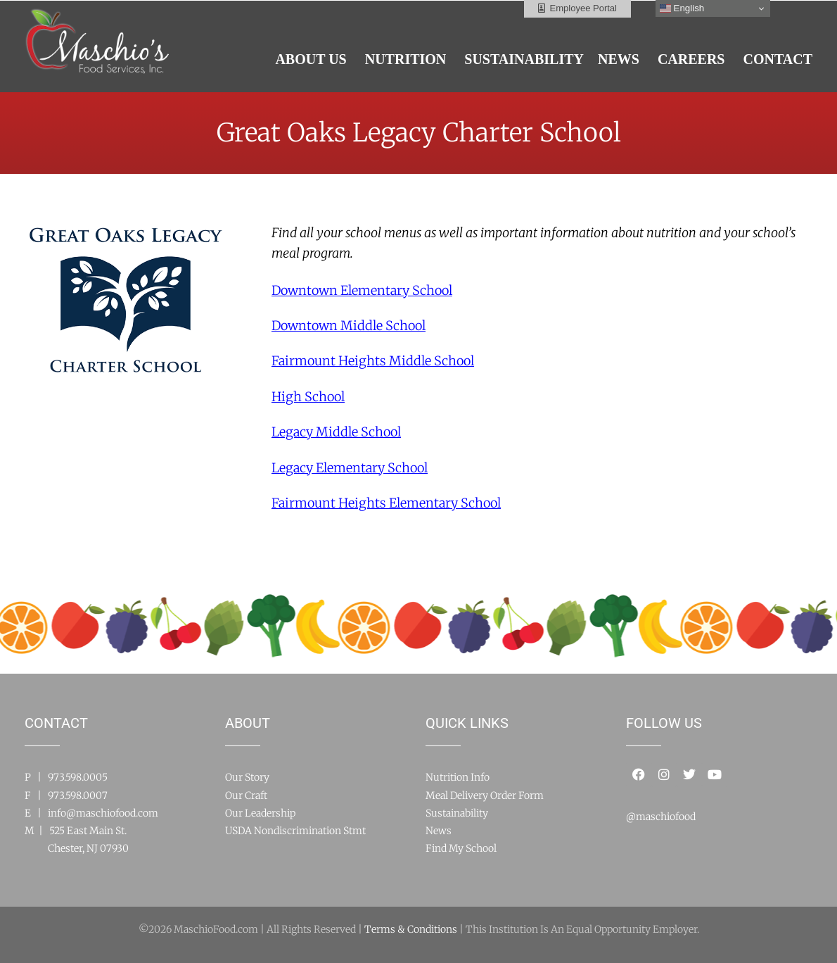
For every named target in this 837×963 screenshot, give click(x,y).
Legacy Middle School (336, 432)
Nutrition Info (458, 777)
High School (308, 397)
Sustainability (457, 813)
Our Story (247, 777)
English (682, 8)
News (439, 830)
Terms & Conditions (410, 929)
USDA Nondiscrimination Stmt (295, 830)
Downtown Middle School (348, 325)
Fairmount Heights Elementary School (386, 503)
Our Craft (246, 795)
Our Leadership (260, 813)
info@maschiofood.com (103, 813)
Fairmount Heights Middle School (372, 361)
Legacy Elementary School (349, 468)
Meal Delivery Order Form (485, 795)
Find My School (461, 848)
